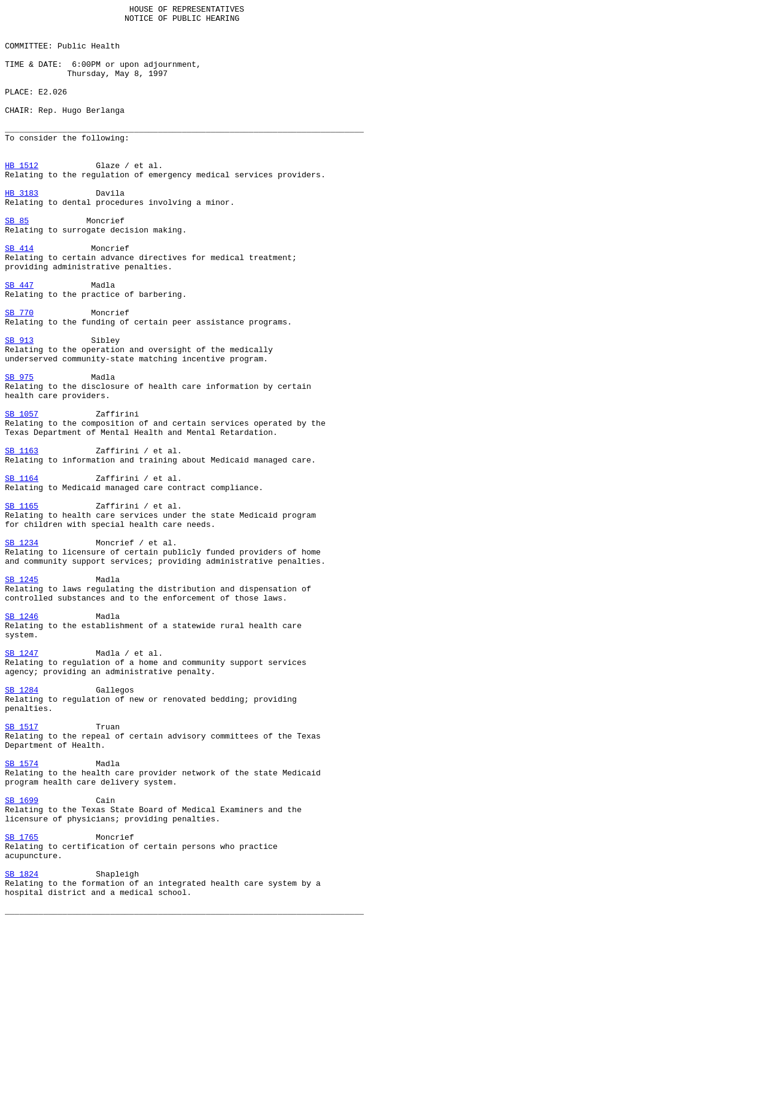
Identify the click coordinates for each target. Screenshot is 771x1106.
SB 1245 (22, 695)
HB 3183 (22, 231)
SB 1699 (22, 960)
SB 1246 (22, 739)
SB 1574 (22, 915)
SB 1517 (22, 871)
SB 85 (17, 264)
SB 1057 (22, 496)
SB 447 (19, 341)
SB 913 (19, 407)
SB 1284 (22, 827)
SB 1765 (22, 1004)
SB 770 (19, 374)
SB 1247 (22, 783)
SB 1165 (22, 606)
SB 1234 (22, 650)
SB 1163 (22, 540)
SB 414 (19, 297)
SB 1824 (22, 1048)
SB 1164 (22, 573)
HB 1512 (22, 198)
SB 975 (19, 452)
